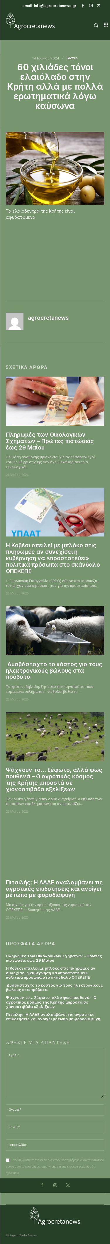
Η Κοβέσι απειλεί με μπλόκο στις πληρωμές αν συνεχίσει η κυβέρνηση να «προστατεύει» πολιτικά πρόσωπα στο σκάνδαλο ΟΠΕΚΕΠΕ (53, 558)
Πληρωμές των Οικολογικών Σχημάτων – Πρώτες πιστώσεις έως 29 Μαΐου (50, 441)
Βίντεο (72, 58)
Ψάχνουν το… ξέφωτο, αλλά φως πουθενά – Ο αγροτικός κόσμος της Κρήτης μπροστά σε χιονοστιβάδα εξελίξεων (54, 780)
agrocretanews (48, 318)
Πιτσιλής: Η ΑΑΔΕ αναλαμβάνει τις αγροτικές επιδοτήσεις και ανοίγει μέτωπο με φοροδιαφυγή (54, 889)
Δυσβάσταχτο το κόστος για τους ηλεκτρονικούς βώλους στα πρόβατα (54, 671)
